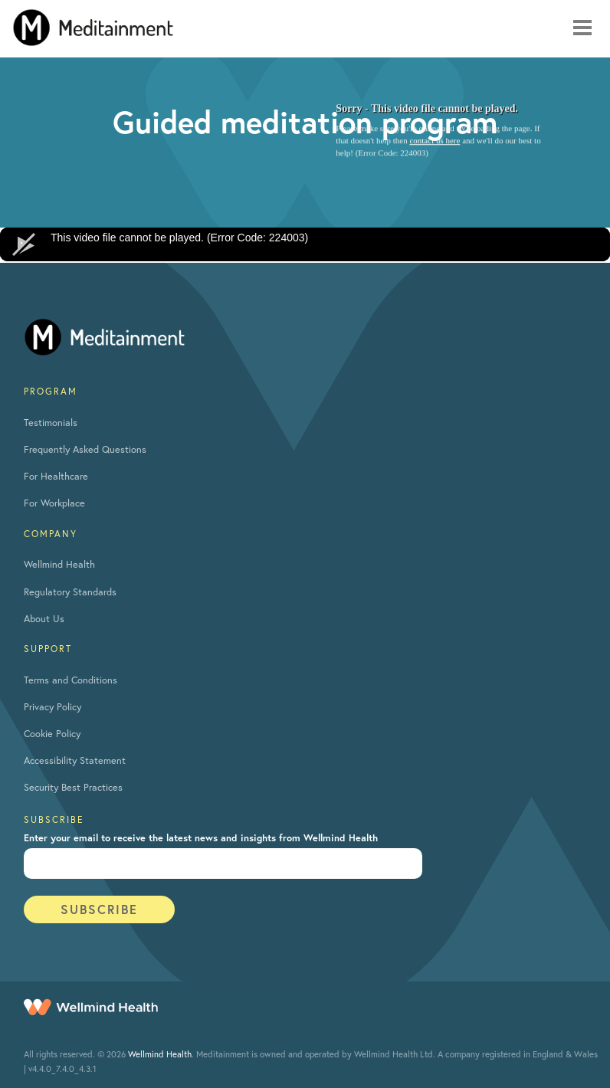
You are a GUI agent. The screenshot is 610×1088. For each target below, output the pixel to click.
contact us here (434, 141)
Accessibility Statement (75, 760)
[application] (305, 244)
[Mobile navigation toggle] (582, 27)
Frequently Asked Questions (85, 449)
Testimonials (50, 422)
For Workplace (54, 503)
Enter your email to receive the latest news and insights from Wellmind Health (201, 837)
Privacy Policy (52, 706)
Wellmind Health (59, 564)
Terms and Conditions (70, 680)
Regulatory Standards (70, 591)
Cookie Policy (52, 733)
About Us (44, 618)
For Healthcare (56, 476)
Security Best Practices (73, 787)
